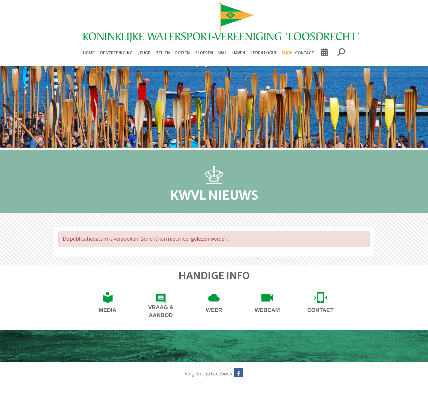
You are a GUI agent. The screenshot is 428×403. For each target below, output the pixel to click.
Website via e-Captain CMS (71, 397)
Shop (287, 52)
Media (107, 310)
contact (320, 310)
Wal (222, 52)
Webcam (267, 310)
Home (89, 52)
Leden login (263, 52)
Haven (238, 52)
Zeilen (163, 52)
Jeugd (144, 52)
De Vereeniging (116, 52)
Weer (214, 310)
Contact (304, 52)
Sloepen (204, 52)
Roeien (182, 52)
